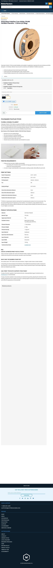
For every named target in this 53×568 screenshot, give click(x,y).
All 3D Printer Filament (5, 13)
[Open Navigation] (4, 11)
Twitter (22, 498)
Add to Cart (43, 112)
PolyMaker (4, 19)
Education (4, 522)
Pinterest (30, 498)
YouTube (33, 498)
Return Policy (5, 545)
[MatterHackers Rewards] (3, 101)
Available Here (28, 244)
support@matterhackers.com (10, 508)
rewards (13, 101)
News (2, 516)
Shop (2, 514)
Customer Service (22, 1)
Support (3, 524)
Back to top (26, 485)
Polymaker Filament (30, 13)
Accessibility (5, 551)
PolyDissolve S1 (4, 274)
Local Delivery (5, 539)
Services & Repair (6, 527)
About (3, 534)
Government (5, 526)
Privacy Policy (5, 547)
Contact (3, 536)
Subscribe (26, 495)
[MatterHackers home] (26, 558)
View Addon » (9, 84)
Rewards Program (6, 541)
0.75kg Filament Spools (40, 13)
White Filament (22, 13)
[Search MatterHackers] (50, 7)
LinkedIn (28, 498)
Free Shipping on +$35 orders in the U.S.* (9, 1)
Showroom (4, 518)
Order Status (5, 538)
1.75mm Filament (14, 13)
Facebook (20, 498)
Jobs (2, 543)
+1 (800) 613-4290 (30, 1)
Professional (5, 520)
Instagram (25, 498)
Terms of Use (5, 549)
